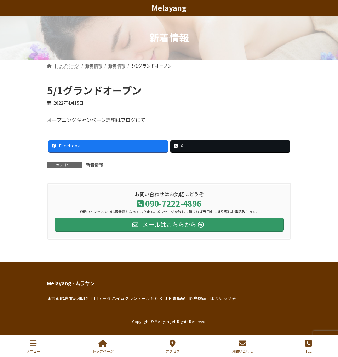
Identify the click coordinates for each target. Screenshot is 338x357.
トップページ (103, 346)
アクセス (173, 346)
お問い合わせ (242, 346)
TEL (308, 346)
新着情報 (94, 165)
